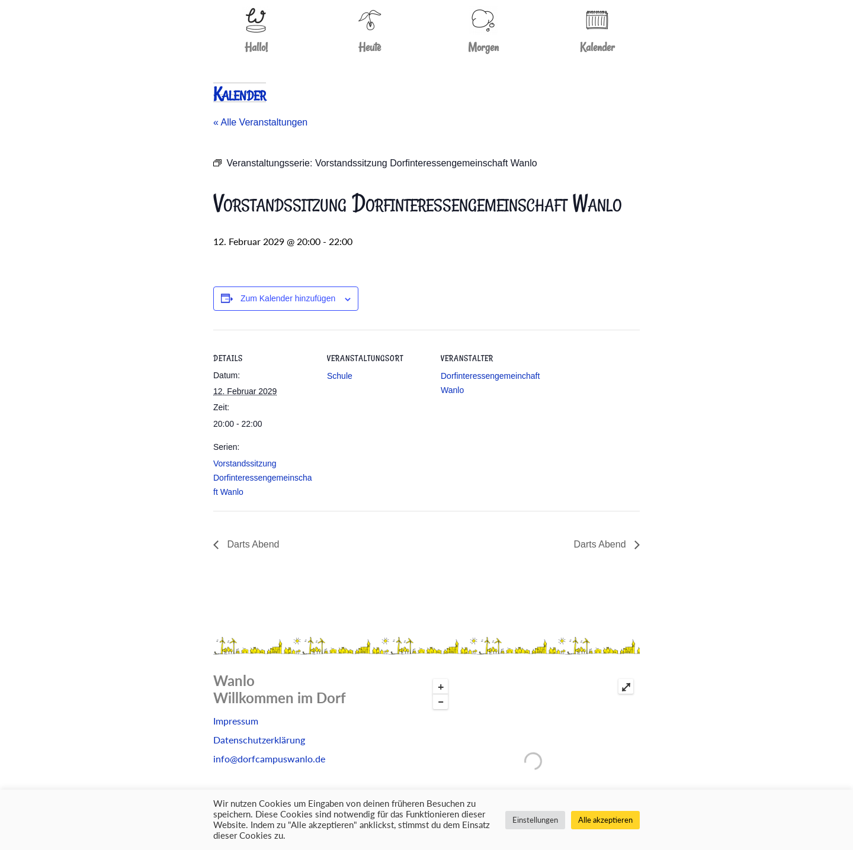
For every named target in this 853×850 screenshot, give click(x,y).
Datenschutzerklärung (259, 739)
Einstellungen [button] (535, 820)
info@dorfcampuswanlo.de (269, 758)
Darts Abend (252, 544)
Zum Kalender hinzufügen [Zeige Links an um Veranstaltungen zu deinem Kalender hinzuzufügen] (287, 298)
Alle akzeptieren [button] (605, 820)
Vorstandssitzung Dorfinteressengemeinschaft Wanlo (262, 478)
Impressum (235, 720)
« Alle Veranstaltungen (260, 122)
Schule (339, 376)
